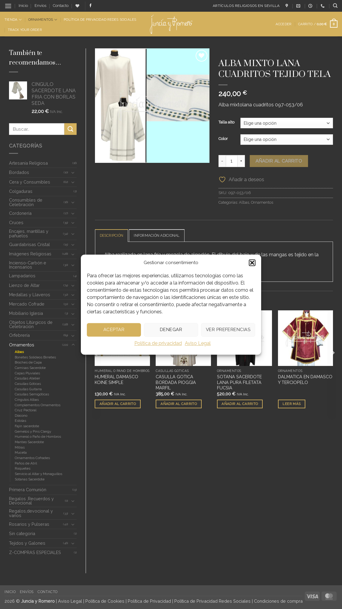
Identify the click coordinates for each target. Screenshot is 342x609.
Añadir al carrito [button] (117, 404)
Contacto (61, 5)
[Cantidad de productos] (232, 161)
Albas (19, 352)
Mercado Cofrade (26, 303)
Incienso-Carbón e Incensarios (27, 264)
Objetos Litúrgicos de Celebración (31, 324)
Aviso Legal (198, 343)
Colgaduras (20, 191)
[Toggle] (73, 172)
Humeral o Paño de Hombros (38, 436)
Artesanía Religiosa (28, 163)
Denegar (171, 329)
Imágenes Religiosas (30, 253)
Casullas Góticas (28, 384)
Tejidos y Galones (27, 543)
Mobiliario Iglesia (26, 313)
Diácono (21, 415)
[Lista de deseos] (77, 6)
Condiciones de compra (278, 601)
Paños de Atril (26, 463)
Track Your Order (25, 30)
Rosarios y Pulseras (29, 524)
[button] (252, 263)
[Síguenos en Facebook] (90, 6)
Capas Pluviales (27, 373)
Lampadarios (22, 275)
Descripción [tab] (113, 235)
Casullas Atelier (27, 378)
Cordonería (20, 213)
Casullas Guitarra (28, 389)
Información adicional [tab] (161, 235)
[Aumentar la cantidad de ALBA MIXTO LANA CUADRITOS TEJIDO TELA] (241, 161)
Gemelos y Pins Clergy (33, 431)
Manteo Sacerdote (29, 442)
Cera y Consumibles (29, 181)
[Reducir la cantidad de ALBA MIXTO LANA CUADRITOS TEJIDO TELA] (222, 161)
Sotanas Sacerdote (29, 479)
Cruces (16, 222)
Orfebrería (19, 335)
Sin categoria (22, 533)
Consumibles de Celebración (25, 202)
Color (223, 139)
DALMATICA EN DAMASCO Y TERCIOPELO (305, 379)
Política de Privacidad (149, 601)
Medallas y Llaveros (29, 294)
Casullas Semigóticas (32, 394)
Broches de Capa (28, 362)
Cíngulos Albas (27, 399)
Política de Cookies (104, 601)
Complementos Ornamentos (37, 405)
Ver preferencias (228, 329)
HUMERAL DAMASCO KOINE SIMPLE (116, 379)
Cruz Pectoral (25, 410)
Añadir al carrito (278, 161)
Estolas (20, 421)
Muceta (21, 452)
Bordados (19, 172)
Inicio (23, 5)
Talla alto (226, 122)
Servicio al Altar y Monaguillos (38, 474)
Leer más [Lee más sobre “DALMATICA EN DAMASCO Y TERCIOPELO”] (291, 404)
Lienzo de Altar (24, 285)
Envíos (40, 5)
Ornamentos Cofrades (32, 458)
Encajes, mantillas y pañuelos (28, 233)
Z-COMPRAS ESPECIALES (35, 552)
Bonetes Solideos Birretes (35, 357)
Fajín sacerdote (27, 426)
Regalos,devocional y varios (31, 513)
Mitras (20, 447)
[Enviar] (70, 129)
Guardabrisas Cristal (29, 244)
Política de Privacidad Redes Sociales (100, 19)
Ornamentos (42, 20)
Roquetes (22, 468)
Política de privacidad (158, 343)
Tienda (13, 20)
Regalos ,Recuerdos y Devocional (31, 500)
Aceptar (113, 329)
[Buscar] (335, 6)
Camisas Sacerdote (30, 368)
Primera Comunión (27, 489)
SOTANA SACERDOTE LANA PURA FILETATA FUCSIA (239, 382)
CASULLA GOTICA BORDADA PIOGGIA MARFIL (176, 382)
